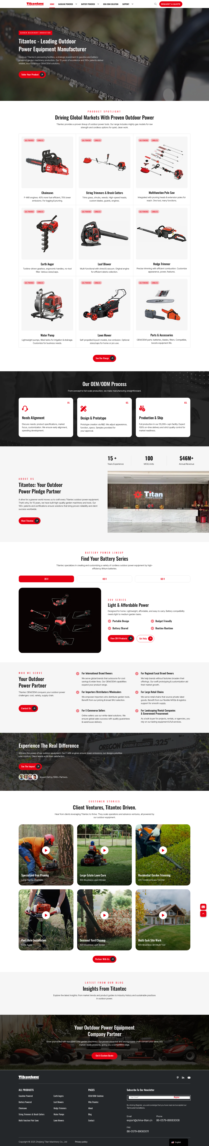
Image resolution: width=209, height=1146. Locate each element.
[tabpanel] (104, 620)
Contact (91, 1121)
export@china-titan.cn (139, 1120)
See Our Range (105, 358)
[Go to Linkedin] (178, 1077)
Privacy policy (81, 1141)
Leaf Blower (104, 264)
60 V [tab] (163, 579)
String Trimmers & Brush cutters (31, 1114)
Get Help (146, 638)
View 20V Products (121, 638)
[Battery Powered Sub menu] (98, 4)
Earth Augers (59, 1096)
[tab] (46, 579)
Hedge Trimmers (60, 1108)
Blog (90, 1114)
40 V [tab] (105, 579)
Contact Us (29, 708)
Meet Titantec (30, 520)
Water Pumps (59, 1114)
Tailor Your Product (32, 74)
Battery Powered (88, 4)
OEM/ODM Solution (110, 4)
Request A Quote (170, 4)
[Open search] (155, 4)
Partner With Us (105, 959)
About (90, 1108)
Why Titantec (93, 1102)
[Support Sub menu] (132, 4)
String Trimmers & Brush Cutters (104, 193)
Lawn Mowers (59, 1121)
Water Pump (47, 335)
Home (52, 4)
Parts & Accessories (161, 335)
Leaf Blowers (59, 1102)
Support (125, 4)
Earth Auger (47, 264)
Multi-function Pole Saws (29, 1121)
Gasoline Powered (65, 4)
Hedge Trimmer (161, 264)
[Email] (151, 1097)
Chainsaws (47, 193)
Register (177, 1097)
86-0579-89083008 (168, 1120)
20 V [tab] (46, 579)
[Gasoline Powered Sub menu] (76, 4)
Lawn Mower (104, 335)
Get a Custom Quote (104, 1055)
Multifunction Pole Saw (162, 192)
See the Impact (31, 766)
